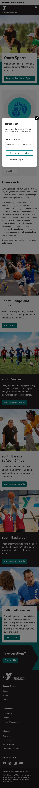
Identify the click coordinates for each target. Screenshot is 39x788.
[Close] (37, 118)
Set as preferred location (19, 153)
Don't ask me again (14, 160)
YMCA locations (13, 139)
